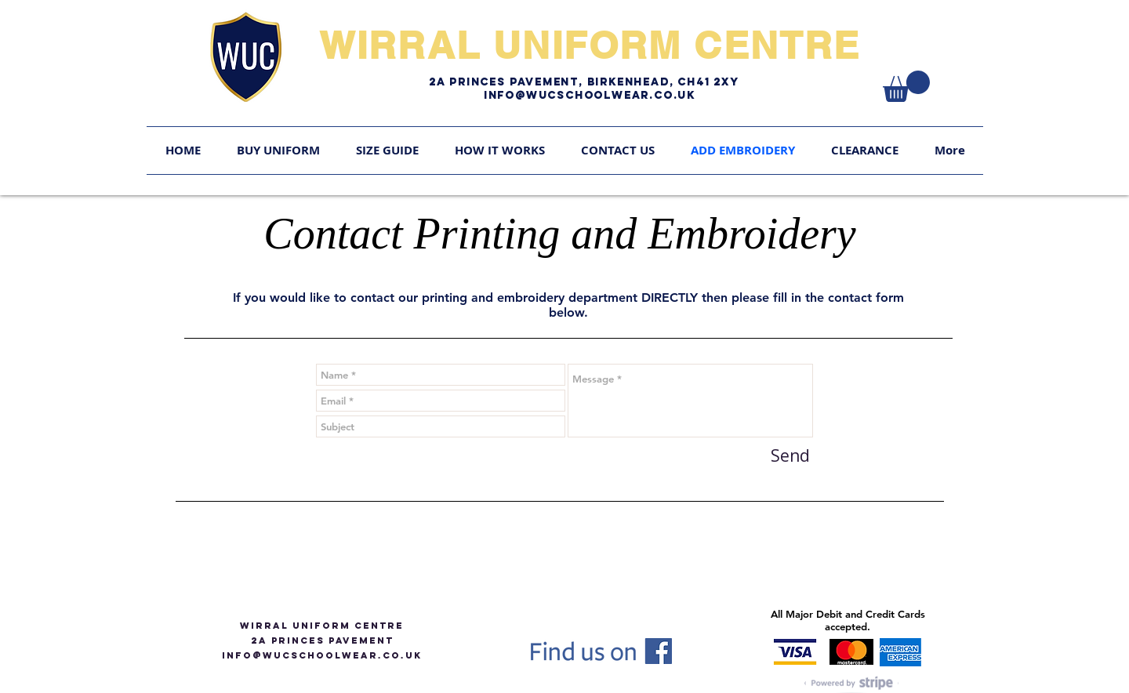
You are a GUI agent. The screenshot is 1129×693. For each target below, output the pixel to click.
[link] (906, 86)
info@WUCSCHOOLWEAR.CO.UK (322, 655)
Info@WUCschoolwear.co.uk (589, 95)
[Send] (790, 455)
